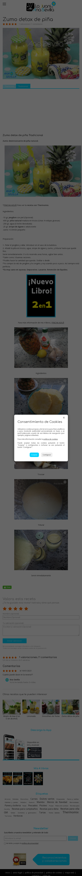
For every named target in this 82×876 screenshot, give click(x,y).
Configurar (47, 455)
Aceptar (34, 455)
